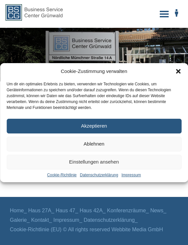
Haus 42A (91, 210)
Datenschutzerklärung (99, 175)
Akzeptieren (94, 126)
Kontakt (40, 220)
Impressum (131, 175)
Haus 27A (39, 210)
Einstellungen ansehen (94, 162)
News (156, 210)
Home (17, 210)
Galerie (18, 220)
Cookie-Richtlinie (61, 175)
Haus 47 (65, 210)
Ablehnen (94, 144)
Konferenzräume (126, 210)
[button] (178, 71)
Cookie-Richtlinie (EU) (35, 229)
